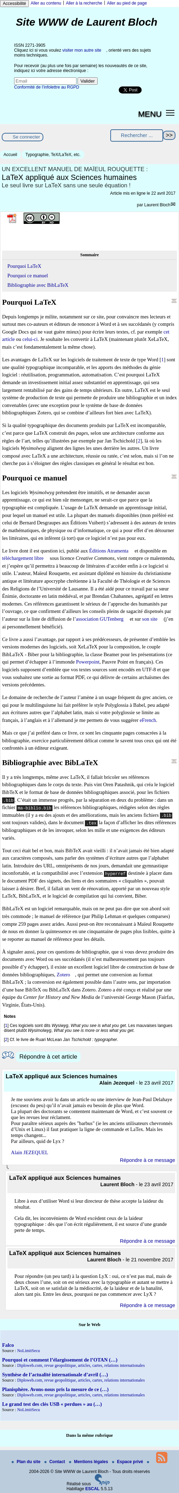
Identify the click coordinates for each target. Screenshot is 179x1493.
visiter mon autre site (81, 50)
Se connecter (26, 137)
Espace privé (128, 1461)
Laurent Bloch (157, 204)
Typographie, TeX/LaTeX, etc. (53, 154)
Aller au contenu (46, 3)
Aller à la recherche (84, 3)
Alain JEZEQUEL (29, 1152)
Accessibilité (14, 3)
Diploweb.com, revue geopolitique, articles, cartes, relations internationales (81, 1365)
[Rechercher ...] (136, 135)
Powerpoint (87, 662)
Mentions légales (89, 1461)
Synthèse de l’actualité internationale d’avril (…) (55, 1374)
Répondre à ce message (147, 1160)
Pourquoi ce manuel (27, 275)
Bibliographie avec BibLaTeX (37, 285)
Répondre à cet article (48, 1056)
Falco (8, 1345)
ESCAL (92, 1488)
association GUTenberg (100, 619)
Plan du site (27, 1461)
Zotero (63, 974)
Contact (55, 1461)
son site (150, 619)
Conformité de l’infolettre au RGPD (46, 87)
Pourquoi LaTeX (24, 266)
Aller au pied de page (127, 3)
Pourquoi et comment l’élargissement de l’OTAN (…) (59, 1360)
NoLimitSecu (28, 1350)
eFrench (148, 720)
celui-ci (30, 339)
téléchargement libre (23, 558)
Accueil (10, 154)
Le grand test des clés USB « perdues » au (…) (52, 1404)
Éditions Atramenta (109, 551)
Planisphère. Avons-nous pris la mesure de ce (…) (55, 1389)
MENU (150, 113)
